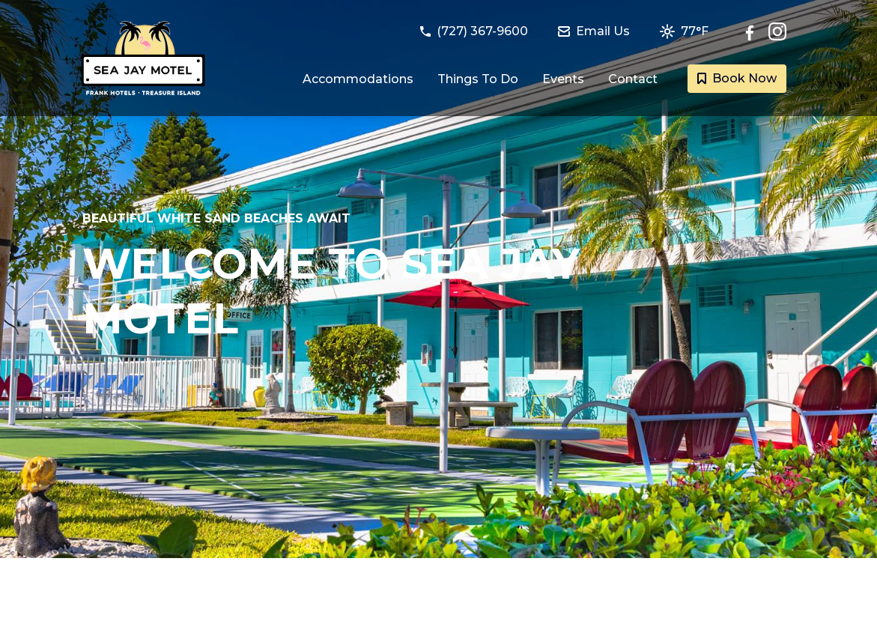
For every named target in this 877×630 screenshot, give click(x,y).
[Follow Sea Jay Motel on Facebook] (753, 31)
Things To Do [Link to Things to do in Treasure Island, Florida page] (477, 79)
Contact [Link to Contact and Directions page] (633, 79)
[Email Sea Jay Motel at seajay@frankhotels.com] (603, 31)
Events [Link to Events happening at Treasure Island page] (563, 79)
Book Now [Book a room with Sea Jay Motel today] (737, 78)
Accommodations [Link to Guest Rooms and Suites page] (358, 79)
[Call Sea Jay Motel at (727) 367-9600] (483, 31)
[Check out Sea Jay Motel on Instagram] (777, 31)
